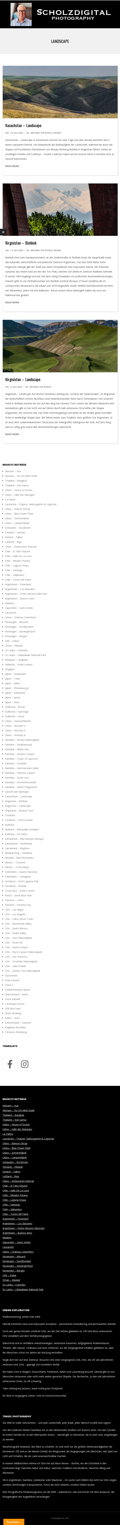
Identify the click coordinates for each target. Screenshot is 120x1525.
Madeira (9, 603)
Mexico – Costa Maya (17, 867)
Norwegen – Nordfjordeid (19, 626)
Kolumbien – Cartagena (18, 876)
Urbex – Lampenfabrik (17, 523)
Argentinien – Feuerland (18, 584)
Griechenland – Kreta (16, 994)
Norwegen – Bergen (16, 636)
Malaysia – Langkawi (16, 659)
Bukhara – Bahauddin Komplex (22, 829)
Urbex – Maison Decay (17, 509)
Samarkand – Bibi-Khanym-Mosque (24, 838)
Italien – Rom (12, 1018)
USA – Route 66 (13, 942)
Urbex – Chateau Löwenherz (20, 617)
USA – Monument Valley (18, 923)
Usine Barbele (12, 999)
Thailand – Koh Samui (17, 485)
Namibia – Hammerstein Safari (22, 768)
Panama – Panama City (18, 904)
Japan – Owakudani (15, 673)
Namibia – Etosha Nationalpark (22, 739)
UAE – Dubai (12, 640)
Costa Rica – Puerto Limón (19, 890)
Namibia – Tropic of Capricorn (21, 758)
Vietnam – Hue (13, 471)
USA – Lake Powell (15, 966)
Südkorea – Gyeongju (17, 711)
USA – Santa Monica (16, 928)
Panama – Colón (14, 900)
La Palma (10, 499)
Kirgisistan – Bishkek (21, 243)
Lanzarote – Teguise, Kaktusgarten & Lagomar (31, 504)
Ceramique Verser (15, 1003)
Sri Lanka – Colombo (16, 650)
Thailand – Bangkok (16, 480)
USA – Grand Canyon (16, 947)
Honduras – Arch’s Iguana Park (22, 881)
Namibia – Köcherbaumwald (20, 782)
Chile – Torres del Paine (18, 579)
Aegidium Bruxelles (15, 1027)
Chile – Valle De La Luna (18, 556)
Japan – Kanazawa (15, 692)
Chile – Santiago (14, 570)
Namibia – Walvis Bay (17, 749)
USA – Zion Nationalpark (18, 937)
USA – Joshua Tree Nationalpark (22, 970)
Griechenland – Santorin (18, 1022)
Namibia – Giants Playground (21, 787)
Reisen (57, 132)
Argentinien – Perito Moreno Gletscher (26, 593)
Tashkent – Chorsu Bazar (19, 820)
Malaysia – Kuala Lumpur (19, 664)
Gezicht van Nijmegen (17, 791)
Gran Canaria (12, 980)
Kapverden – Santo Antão (19, 607)
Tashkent (10, 815)
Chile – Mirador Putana (17, 560)
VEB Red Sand (12, 1008)
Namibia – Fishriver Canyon (20, 772)
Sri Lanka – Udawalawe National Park (25, 655)
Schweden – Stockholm (18, 527)
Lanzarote (10, 612)
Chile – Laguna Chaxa (17, 565)
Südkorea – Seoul (14, 716)
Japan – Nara (12, 702)
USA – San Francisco (16, 956)
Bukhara (9, 824)
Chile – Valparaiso (14, 575)
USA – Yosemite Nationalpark (21, 961)
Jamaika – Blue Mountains (19, 857)
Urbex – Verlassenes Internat (21, 546)
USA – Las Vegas (14, 909)
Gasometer (11, 975)
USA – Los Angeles (15, 914)
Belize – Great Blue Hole (18, 895)
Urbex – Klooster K (15, 725)
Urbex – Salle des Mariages (20, 494)
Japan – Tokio (12, 678)
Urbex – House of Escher (18, 490)
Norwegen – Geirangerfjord (20, 631)
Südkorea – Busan (15, 706)
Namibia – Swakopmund (18, 744)
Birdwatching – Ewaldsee (18, 853)
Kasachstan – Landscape (23, 125)
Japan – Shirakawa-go (17, 688)
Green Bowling (13, 1013)
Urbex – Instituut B (15, 735)
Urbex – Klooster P (15, 730)
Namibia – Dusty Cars (17, 777)
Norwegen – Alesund (16, 622)
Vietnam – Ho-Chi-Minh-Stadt (21, 476)
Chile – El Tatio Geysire (17, 551)
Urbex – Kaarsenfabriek (18, 721)
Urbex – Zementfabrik (17, 518)
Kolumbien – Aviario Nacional (21, 871)
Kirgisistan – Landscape (22, 379)
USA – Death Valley (15, 933)
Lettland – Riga (13, 542)
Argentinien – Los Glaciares (20, 589)
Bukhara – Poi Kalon (16, 834)
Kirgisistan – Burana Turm (19, 810)
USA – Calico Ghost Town (19, 919)
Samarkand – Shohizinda (18, 843)
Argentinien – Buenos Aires (20, 598)
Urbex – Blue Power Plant (19, 513)
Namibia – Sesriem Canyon (20, 754)
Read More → (13, 166)
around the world (42, 132)
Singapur (10, 669)
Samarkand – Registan (17, 848)
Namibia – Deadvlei (15, 763)
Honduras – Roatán (15, 886)
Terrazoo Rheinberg (16, 1032)
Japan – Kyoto (12, 697)
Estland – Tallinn (14, 537)
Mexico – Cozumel (15, 862)
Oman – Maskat (14, 645)
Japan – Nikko (12, 683)
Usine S (9, 985)
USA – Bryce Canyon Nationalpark (23, 952)
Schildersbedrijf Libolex (17, 989)
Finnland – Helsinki (15, 532)
